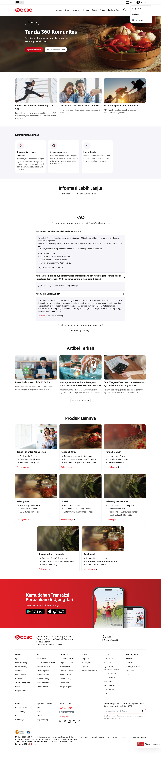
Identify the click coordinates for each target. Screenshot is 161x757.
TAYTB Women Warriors (46, 663)
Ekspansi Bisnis (64, 667)
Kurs (16, 716)
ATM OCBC (108, 663)
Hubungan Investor (133, 667)
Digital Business (43, 675)
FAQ (38, 708)
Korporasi (76, 10)
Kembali (32, 22)
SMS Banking (108, 682)
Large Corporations (66, 663)
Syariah (86, 10)
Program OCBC (20, 691)
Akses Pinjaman (43, 671)
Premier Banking (21, 663)
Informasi (129, 659)
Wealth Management (22, 683)
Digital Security (42, 720)
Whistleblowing (113, 738)
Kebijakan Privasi (98, 738)
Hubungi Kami (64, 717)
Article (39, 716)
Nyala (17, 659)
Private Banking (20, 667)
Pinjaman (18, 679)
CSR (127, 675)
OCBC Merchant (109, 690)
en (21, 2)
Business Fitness (43, 683)
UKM (67, 10)
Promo (17, 687)
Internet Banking (110, 674)
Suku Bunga (19, 720)
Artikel (102, 10)
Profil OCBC (130, 663)
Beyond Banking (43, 679)
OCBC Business (109, 678)
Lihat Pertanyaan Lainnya (80, 330)
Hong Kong (137, 20)
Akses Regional (42, 687)
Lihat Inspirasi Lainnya (80, 401)
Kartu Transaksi (20, 675)
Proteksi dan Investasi (89, 671)
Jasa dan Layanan (21, 708)
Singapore (137, 8)
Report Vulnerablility (138, 738)
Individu (59, 10)
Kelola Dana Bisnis (44, 667)
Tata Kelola (130, 671)
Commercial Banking (66, 659)
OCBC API (107, 694)
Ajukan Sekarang (36, 49)
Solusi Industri (64, 683)
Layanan (85, 667)
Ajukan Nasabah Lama (61, 49)
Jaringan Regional (65, 687)
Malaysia (136, 14)
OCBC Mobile (108, 659)
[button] (80, 231)
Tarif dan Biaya (20, 712)
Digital (94, 10)
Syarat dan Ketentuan (45, 704)
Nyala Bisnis (41, 659)
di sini (43, 315)
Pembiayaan (86, 663)
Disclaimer (84, 738)
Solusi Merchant (109, 686)
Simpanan (18, 671)
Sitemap (125, 738)
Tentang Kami (114, 10)
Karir (39, 712)
